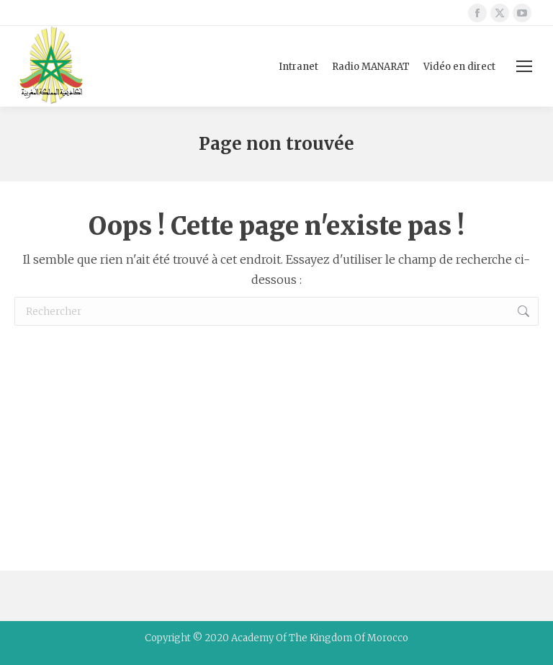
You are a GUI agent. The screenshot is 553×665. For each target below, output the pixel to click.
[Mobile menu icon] (524, 66)
